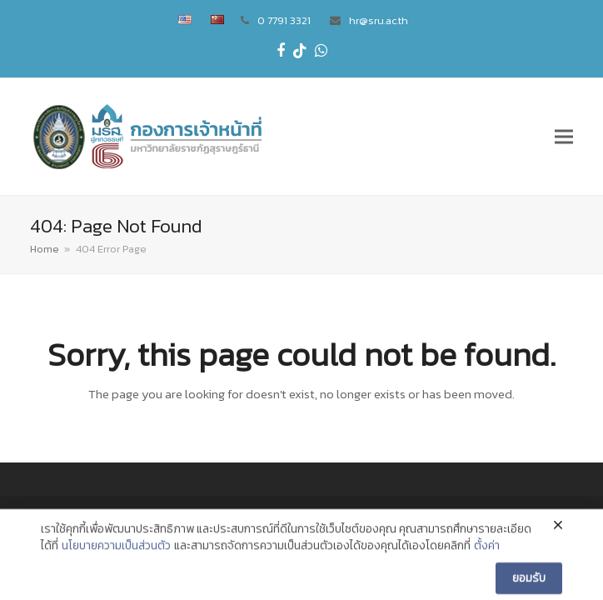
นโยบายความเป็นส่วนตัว (116, 557)
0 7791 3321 (284, 20)
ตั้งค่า (487, 557)
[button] (564, 136)
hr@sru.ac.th (378, 20)
